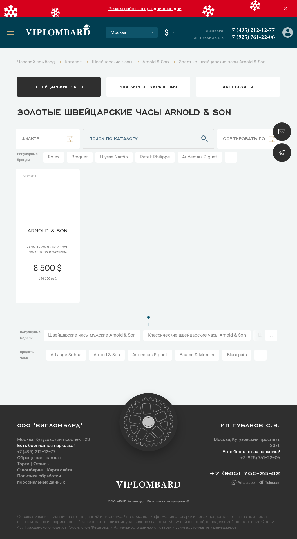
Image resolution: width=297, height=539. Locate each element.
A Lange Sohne (66, 355)
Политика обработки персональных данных (41, 479)
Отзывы (41, 464)
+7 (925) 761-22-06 (252, 37)
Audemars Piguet (199, 157)
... (230, 157)
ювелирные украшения (148, 86)
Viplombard (57, 33)
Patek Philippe (155, 157)
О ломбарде (30, 470)
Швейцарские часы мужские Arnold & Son (92, 335)
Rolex (53, 157)
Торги (23, 464)
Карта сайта (59, 470)
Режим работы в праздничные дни (145, 9)
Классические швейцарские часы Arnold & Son (197, 335)
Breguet (79, 157)
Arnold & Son (107, 355)
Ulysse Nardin (114, 157)
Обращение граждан (39, 458)
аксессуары (238, 86)
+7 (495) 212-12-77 (252, 30)
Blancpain (237, 355)
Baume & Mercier (197, 355)
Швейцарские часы (59, 86)
